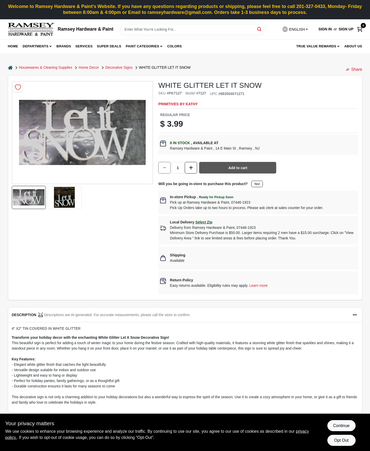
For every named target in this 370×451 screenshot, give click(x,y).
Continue (341, 425)
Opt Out (341, 440)
